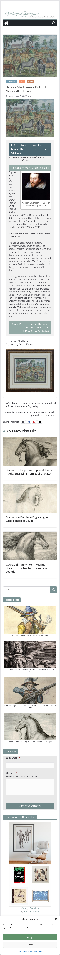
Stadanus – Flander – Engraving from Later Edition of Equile (28, 519)
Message (11, 773)
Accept (30, 937)
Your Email (13, 757)
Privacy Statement (35, 951)
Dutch (22, 81)
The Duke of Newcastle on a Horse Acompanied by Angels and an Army (31, 414)
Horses (30, 81)
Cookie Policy (22, 951)
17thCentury (11, 81)
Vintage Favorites (30, 908)
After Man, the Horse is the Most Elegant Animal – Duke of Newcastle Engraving (29, 405)
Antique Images (31, 911)
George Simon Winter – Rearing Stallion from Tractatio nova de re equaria (27, 568)
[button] (56, 919)
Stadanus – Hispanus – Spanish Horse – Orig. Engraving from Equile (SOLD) (29, 471)
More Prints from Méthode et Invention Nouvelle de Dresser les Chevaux (30, 327)
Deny (30, 944)
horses (16, 96)
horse (10, 96)
